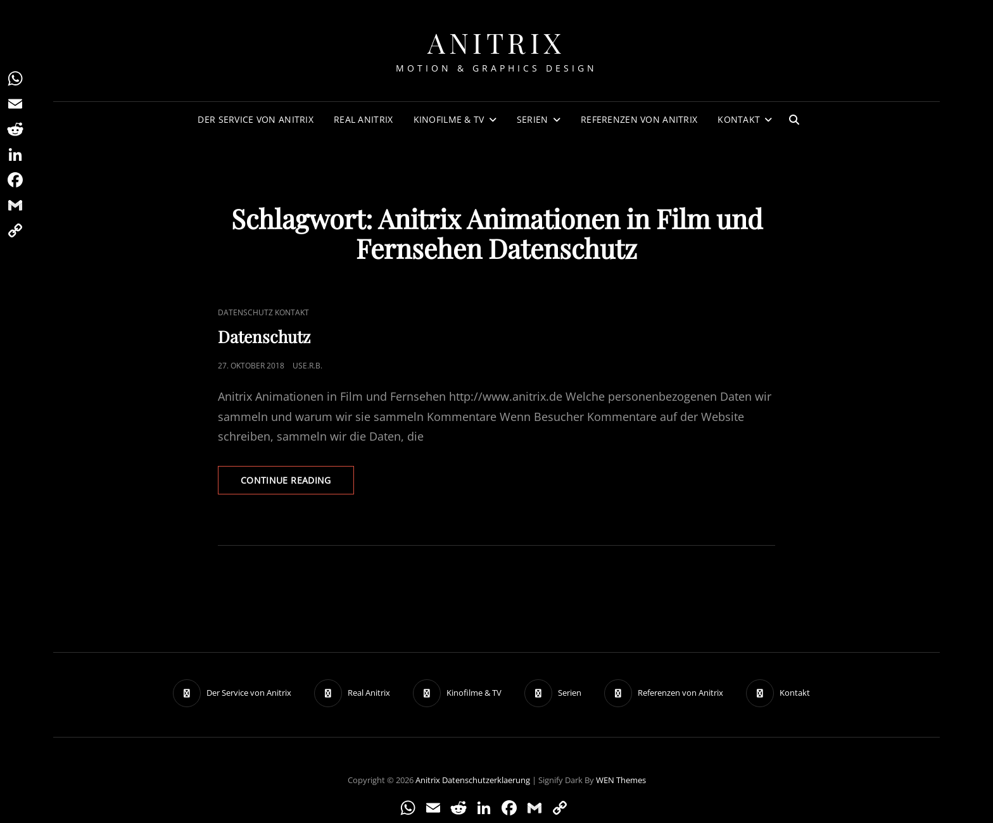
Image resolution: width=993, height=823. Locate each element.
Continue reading (297, 479)
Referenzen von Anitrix (639, 119)
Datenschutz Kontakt (263, 312)
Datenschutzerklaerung (486, 780)
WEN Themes (621, 780)
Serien (532, 119)
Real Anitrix (363, 119)
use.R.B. (307, 365)
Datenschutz (264, 336)
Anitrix (496, 42)
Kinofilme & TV (449, 119)
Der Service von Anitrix (255, 119)
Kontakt (739, 119)
